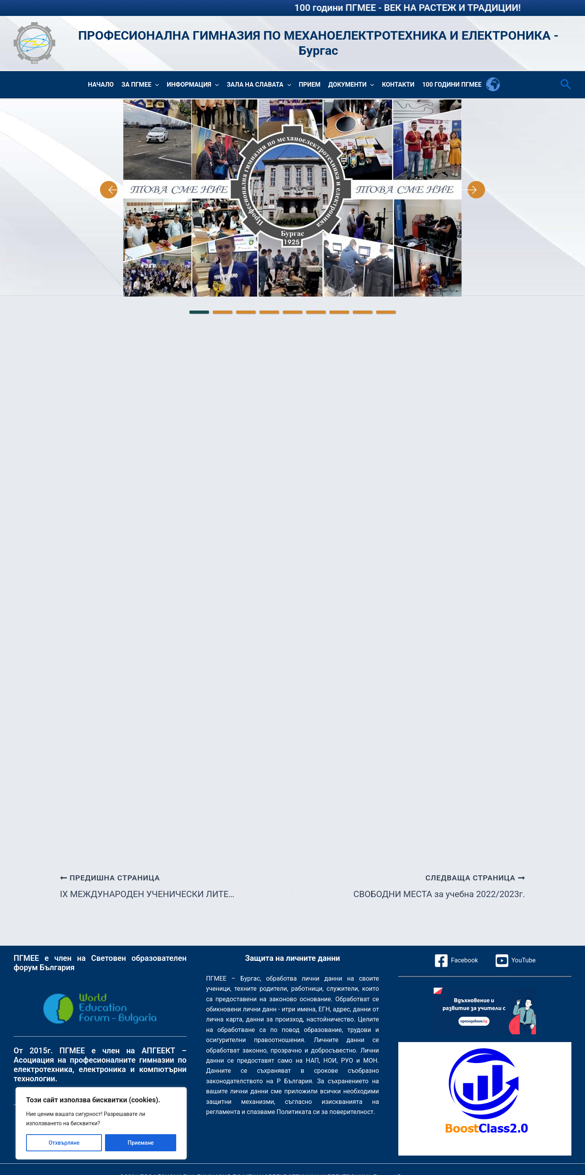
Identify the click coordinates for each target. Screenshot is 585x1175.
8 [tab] (362, 312)
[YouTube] (515, 960)
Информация (193, 84)
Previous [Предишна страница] (111, 189)
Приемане (141, 1143)
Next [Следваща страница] (473, 189)
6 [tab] (316, 312)
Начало (101, 84)
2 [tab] (222, 312)
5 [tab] (292, 312)
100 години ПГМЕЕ (452, 84)
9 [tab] (386, 312)
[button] (155, 84)
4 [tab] (269, 312)
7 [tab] (339, 312)
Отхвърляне (64, 1143)
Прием (310, 84)
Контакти (398, 84)
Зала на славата (259, 84)
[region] (101, 1123)
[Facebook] (456, 960)
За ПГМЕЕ (140, 84)
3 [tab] (246, 312)
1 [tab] (199, 312)
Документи (351, 84)
